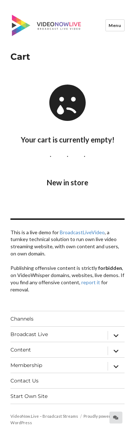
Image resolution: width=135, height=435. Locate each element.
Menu (115, 25)
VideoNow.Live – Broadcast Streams (44, 416)
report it (90, 282)
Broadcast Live (29, 334)
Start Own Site (29, 396)
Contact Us (24, 380)
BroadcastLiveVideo (82, 232)
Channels (21, 319)
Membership (26, 365)
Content (20, 349)
